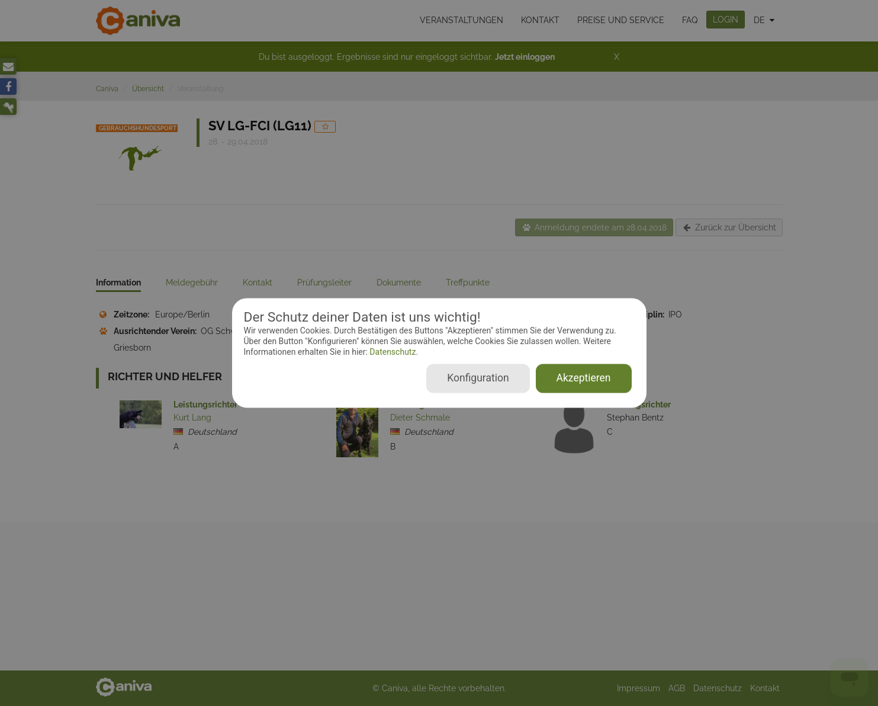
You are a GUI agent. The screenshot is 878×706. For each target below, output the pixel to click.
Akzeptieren (584, 378)
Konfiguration (478, 378)
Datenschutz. (393, 352)
